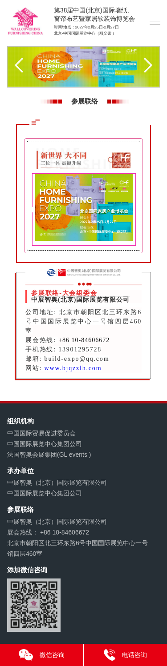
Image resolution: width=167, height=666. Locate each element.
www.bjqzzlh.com (73, 368)
